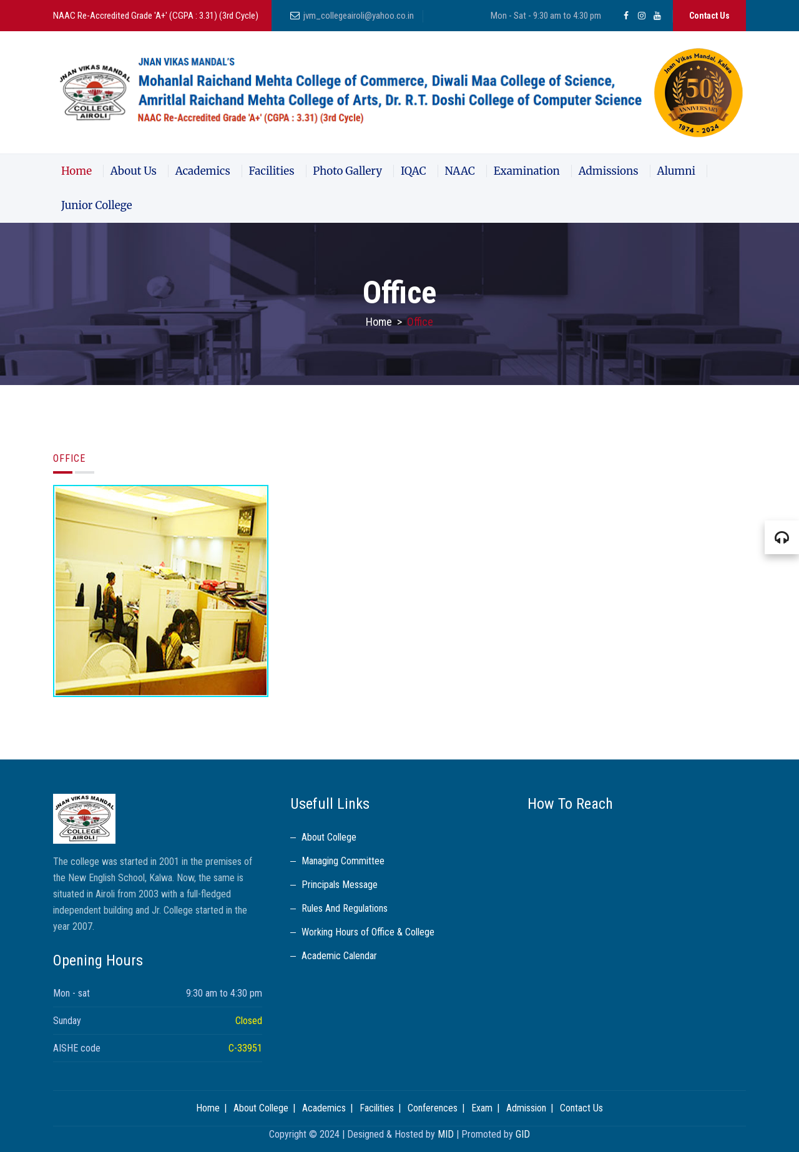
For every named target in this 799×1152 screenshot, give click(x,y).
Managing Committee (343, 861)
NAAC (459, 171)
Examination (527, 171)
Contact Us (709, 16)
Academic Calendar (339, 956)
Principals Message (339, 885)
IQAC (413, 171)
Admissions (609, 171)
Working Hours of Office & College (367, 932)
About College (328, 837)
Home (76, 171)
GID (523, 1134)
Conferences (433, 1108)
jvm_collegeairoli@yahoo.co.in (358, 15)
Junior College (96, 205)
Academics (202, 171)
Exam (482, 1108)
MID (446, 1134)
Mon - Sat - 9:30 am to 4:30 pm (546, 15)
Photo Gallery (347, 171)
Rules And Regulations (344, 908)
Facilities (272, 171)
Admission (526, 1108)
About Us (133, 171)
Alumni (676, 171)
